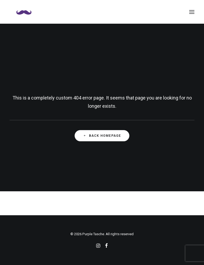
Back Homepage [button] (102, 136)
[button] (192, 12)
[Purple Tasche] (24, 11)
